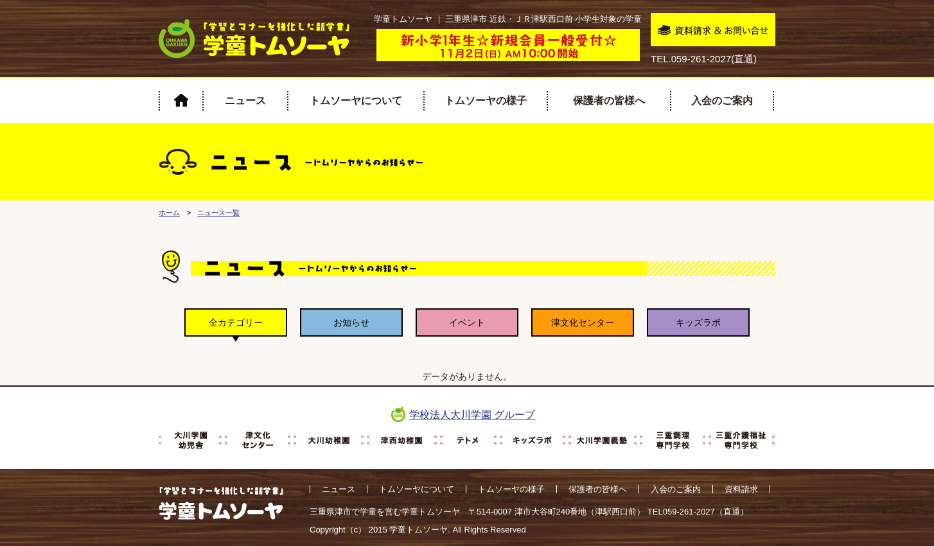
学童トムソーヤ (418, 529)
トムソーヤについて (356, 100)
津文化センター (582, 322)
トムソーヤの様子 (486, 100)
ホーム (169, 212)
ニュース (245, 100)
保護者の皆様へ (609, 100)
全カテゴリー (236, 322)
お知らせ (351, 322)
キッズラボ (698, 322)
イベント (467, 322)
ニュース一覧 (218, 212)
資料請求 (741, 489)
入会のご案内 (722, 100)
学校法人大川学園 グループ (472, 414)
